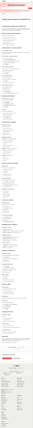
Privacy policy (3, 426)
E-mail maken (3, 408)
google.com (11, 58)
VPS (17, 400)
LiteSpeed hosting (4, 400)
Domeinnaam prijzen (20, 386)
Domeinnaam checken (20, 384)
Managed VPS (19, 402)
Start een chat (16, 358)
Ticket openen (3, 415)
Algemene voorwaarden (5, 386)
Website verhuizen (20, 409)
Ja (18, 347)
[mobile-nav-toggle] (32, 2)
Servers (18, 397)
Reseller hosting (19, 403)
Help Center (3, 13)
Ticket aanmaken (7, 358)
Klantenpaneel (3, 417)
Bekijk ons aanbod (14, 342)
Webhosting (3, 397)
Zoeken (30, 8)
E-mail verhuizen (3, 409)
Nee (22, 347)
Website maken (19, 408)
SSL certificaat (3, 402)
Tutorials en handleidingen (5, 381)
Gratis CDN (3, 403)
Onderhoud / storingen (4, 384)
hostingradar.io (21, 371)
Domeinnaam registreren (21, 381)
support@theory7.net (4, 418)
